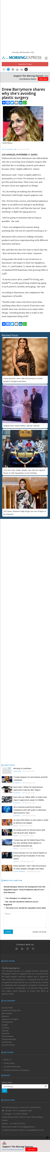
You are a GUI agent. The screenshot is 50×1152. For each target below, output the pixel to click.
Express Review (8, 1045)
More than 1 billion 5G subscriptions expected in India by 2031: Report (28, 788)
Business (17, 783)
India (15, 826)
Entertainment (8, 149)
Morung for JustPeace (22, 768)
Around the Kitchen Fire (11, 1010)
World (16, 835)
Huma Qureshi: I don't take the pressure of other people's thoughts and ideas (29, 867)
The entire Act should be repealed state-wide (25, 908)
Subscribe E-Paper (25, 64)
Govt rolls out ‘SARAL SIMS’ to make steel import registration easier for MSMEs (30, 798)
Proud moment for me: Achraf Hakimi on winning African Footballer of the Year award (30, 856)
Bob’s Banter (7, 1013)
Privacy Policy (9, 1063)
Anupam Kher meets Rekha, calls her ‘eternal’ (21, 425)
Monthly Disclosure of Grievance (16, 1070)
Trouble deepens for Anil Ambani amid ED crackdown (30, 778)
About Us (7, 1059)
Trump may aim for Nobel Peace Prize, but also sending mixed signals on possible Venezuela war (29, 843)
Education (6, 1033)
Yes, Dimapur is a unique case (17, 898)
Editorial (5, 1030)
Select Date (7, 1082)
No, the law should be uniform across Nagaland (21, 903)
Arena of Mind (7, 1007)
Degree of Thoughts (10, 1019)
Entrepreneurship (9, 1039)
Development (7, 1022)
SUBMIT (8, 932)
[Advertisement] (25, 25)
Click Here (43, 79)
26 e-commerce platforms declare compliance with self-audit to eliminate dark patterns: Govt (29, 810)
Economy (5, 1028)
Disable (5, 1025)
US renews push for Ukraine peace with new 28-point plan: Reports (29, 831)
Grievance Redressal (12, 1066)
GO (4, 1091)
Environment (7, 1042)
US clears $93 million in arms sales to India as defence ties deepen (30, 821)
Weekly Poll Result (39, 932)
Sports (16, 861)
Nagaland (17, 771)
